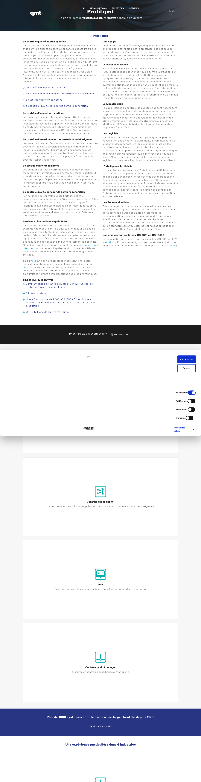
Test (120, 404)
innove (32, 262)
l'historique (29, 269)
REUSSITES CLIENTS (135, 5)
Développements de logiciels (100, 638)
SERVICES (115, 5)
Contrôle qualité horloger (160, 404)
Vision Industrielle (47, 697)
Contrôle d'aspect (41, 404)
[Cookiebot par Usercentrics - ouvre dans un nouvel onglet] (18, 777)
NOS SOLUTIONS (80, 5)
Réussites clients (100, 470)
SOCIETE (155, 5)
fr (168, 4)
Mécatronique (154, 638)
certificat (109, 246)
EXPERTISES (99, 5)
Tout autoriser (178, 753)
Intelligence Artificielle (153, 697)
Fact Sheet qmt (124, 333)
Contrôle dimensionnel (80, 404)
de (171, 4)
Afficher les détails (150, 776)
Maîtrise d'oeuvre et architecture (47, 638)
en (175, 4)
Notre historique (100, 584)
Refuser (178, 762)
